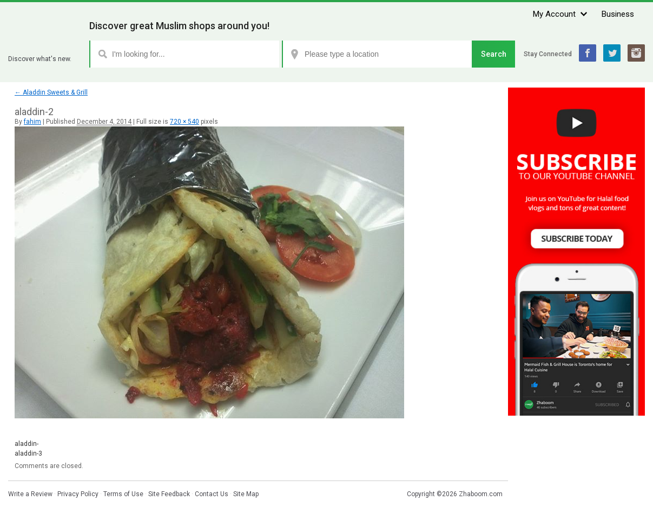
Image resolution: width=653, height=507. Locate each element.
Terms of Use (123, 494)
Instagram (636, 53)
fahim (32, 121)
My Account (554, 14)
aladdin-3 (28, 453)
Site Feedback (169, 494)
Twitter (612, 53)
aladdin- (26, 444)
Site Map (246, 494)
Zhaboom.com (481, 494)
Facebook (587, 53)
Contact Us (211, 494)
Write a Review (30, 494)
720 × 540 (184, 121)
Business (618, 14)
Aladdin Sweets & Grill (51, 92)
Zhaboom (44, 46)
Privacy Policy (77, 494)
